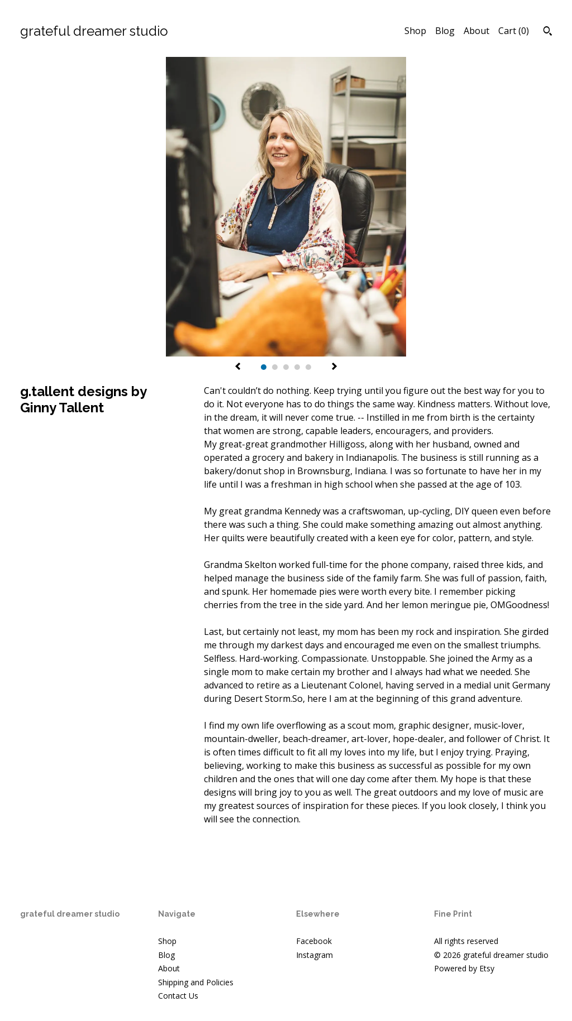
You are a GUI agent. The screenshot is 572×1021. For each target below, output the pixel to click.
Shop (415, 31)
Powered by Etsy (464, 968)
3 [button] (286, 367)
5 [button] (308, 367)
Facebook (314, 941)
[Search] (548, 32)
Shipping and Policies (195, 982)
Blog (445, 31)
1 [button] (263, 367)
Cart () (513, 31)
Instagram (314, 955)
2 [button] (275, 367)
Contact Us (178, 995)
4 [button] (297, 367)
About (476, 31)
